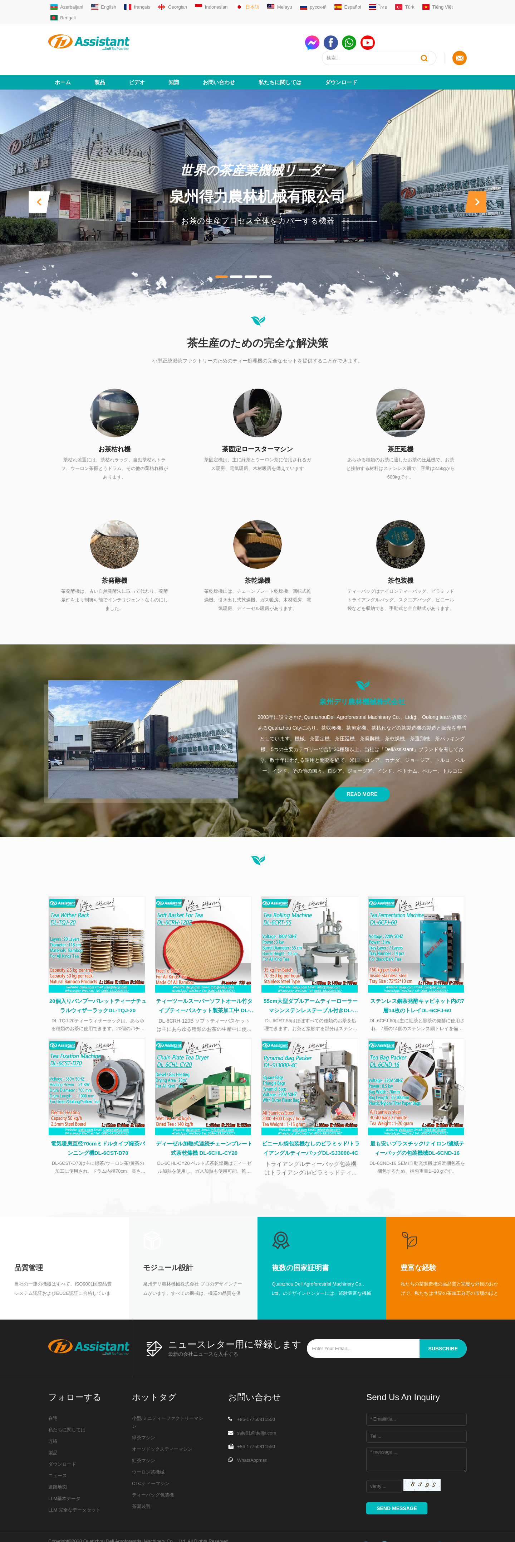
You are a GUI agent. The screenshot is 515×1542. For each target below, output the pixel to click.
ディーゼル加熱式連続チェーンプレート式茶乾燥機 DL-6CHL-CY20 (204, 1127)
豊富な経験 (418, 1246)
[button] (39, 176)
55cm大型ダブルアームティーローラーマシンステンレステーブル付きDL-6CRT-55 (311, 982)
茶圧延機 (400, 423)
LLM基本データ (64, 1477)
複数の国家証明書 (300, 1246)
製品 (99, 56)
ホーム (63, 56)
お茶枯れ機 (114, 423)
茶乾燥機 (257, 554)
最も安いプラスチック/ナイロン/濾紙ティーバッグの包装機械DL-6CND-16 (417, 1127)
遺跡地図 (57, 1466)
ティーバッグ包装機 (153, 1473)
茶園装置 (141, 1485)
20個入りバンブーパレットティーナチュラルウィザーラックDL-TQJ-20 (98, 982)
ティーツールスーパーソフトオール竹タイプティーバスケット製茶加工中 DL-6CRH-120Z (204, 982)
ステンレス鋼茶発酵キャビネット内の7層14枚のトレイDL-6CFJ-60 (417, 982)
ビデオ (137, 56)
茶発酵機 (114, 554)
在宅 (53, 1397)
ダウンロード (341, 56)
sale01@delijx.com (256, 1411)
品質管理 (28, 1246)
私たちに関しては (280, 56)
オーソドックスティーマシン (162, 1428)
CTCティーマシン (151, 1462)
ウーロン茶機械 (148, 1451)
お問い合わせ (219, 56)
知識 (173, 56)
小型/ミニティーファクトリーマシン (167, 1401)
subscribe (443, 1327)
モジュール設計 (168, 1246)
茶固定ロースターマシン (257, 423)
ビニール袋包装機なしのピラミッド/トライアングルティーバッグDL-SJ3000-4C (311, 1127)
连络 (53, 1420)
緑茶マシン (143, 1416)
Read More (362, 768)
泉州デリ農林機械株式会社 (362, 675)
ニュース (57, 1454)
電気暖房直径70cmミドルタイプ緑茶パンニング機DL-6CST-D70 (98, 1127)
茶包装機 (400, 554)
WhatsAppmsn (252, 1439)
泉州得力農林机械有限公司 (257, 170)
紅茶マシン (143, 1439)
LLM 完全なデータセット (74, 1488)
